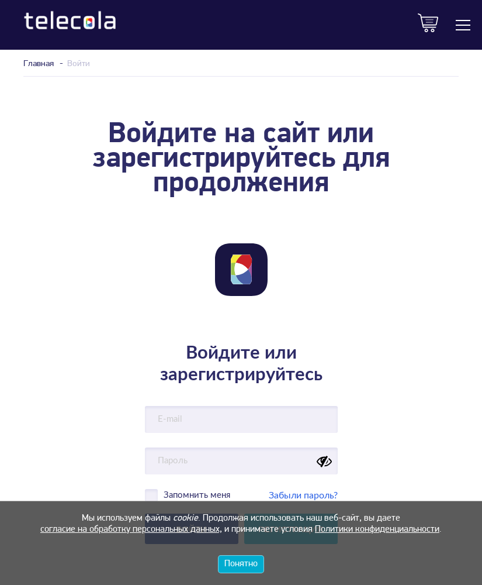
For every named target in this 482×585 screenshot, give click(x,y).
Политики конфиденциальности (377, 529)
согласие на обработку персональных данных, (131, 529)
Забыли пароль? (303, 495)
